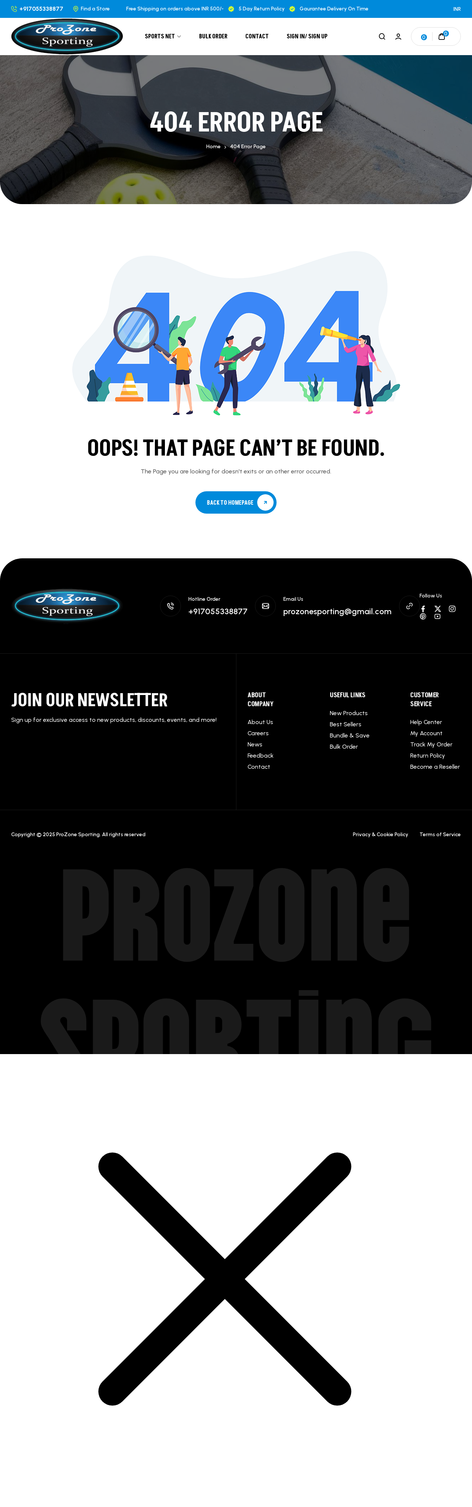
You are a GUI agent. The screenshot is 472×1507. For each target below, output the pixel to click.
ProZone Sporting (236, 972)
